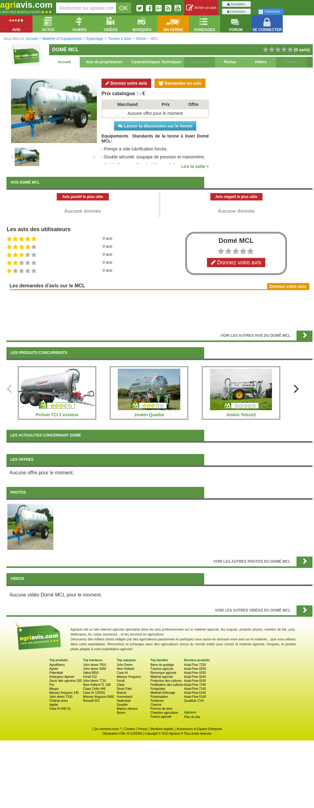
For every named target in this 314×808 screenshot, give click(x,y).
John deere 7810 (94, 664)
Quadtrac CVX (194, 700)
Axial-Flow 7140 (195, 688)
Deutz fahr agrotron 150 (65, 680)
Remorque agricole (163, 672)
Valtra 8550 (90, 672)
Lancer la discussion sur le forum (155, 125)
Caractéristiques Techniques (156, 62)
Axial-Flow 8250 (195, 668)
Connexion (236, 12)
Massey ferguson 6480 (98, 696)
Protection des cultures (166, 680)
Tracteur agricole (161, 668)
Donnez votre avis (126, 83)
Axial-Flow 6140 (195, 692)
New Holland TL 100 (97, 684)
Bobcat (121, 692)
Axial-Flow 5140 (195, 696)
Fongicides (157, 688)
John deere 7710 (94, 680)
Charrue (155, 704)
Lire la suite (195, 166)
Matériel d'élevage (162, 692)
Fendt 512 (90, 676)
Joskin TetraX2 (241, 414)
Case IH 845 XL (60, 708)
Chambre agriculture (164, 712)
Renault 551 (91, 700)
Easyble (122, 704)
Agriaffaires (57, 664)
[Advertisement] (159, 309)
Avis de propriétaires (104, 62)
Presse (142, 729)
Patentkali (56, 672)
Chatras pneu (58, 700)
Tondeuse (156, 700)
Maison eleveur (127, 708)
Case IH (122, 672)
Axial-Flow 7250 (195, 664)
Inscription (236, 4)
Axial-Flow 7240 (195, 684)
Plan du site (192, 717)
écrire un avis (201, 8)
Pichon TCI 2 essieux (57, 414)
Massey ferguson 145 (64, 692)
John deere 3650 (94, 668)
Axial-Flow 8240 (195, 680)
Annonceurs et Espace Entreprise (199, 729)
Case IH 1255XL (94, 692)
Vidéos (260, 62)
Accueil (64, 62)
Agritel (53, 668)
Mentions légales (162, 729)
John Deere (125, 664)
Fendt (121, 680)
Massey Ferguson (129, 676)
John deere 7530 (60, 696)
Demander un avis (180, 83)
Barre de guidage (162, 664)
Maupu (54, 688)
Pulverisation (159, 696)
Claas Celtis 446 (94, 688)
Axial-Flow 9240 (195, 676)
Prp (51, 684)
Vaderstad (124, 700)
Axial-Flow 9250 (195, 672)
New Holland (125, 668)
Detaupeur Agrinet (61, 676)
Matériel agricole (161, 676)
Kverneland (124, 696)
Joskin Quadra (149, 414)
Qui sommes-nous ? (107, 729)
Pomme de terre (161, 708)
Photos (230, 62)
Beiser (121, 712)
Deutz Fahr (124, 688)
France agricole (160, 716)
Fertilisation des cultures (166, 684)
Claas (121, 684)
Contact (129, 729)
